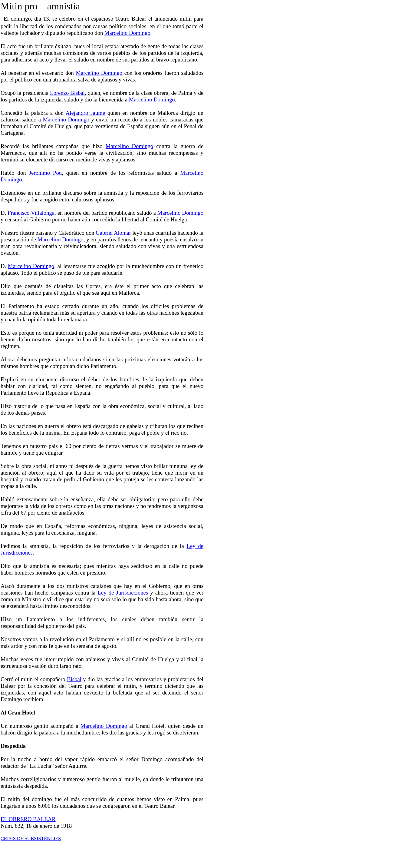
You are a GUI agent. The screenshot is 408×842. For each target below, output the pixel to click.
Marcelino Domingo (127, 33)
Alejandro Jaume (85, 113)
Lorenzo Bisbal (67, 93)
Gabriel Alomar (113, 233)
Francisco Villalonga (31, 213)
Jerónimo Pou (45, 173)
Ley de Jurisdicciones (123, 592)
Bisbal (74, 679)
